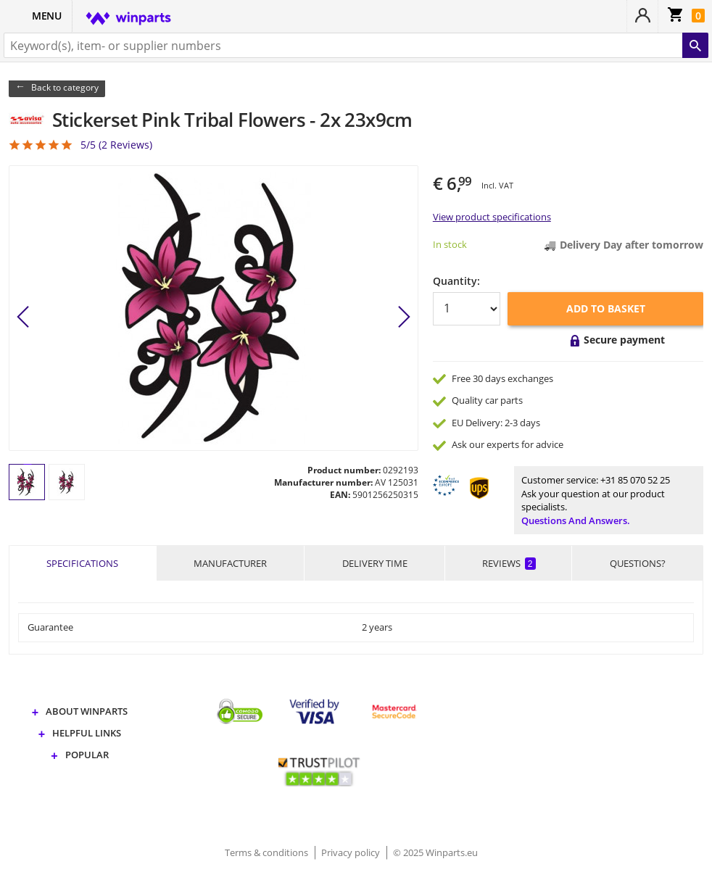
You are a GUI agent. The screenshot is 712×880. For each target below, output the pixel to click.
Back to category (65, 87)
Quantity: (456, 281)
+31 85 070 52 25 (635, 479)
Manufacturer (230, 563)
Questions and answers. (575, 520)
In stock (450, 244)
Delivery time (374, 563)
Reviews (509, 563)
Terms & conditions (267, 852)
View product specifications (492, 216)
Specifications (82, 563)
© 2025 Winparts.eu (435, 852)
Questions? (638, 563)
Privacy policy (351, 852)
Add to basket (605, 308)
